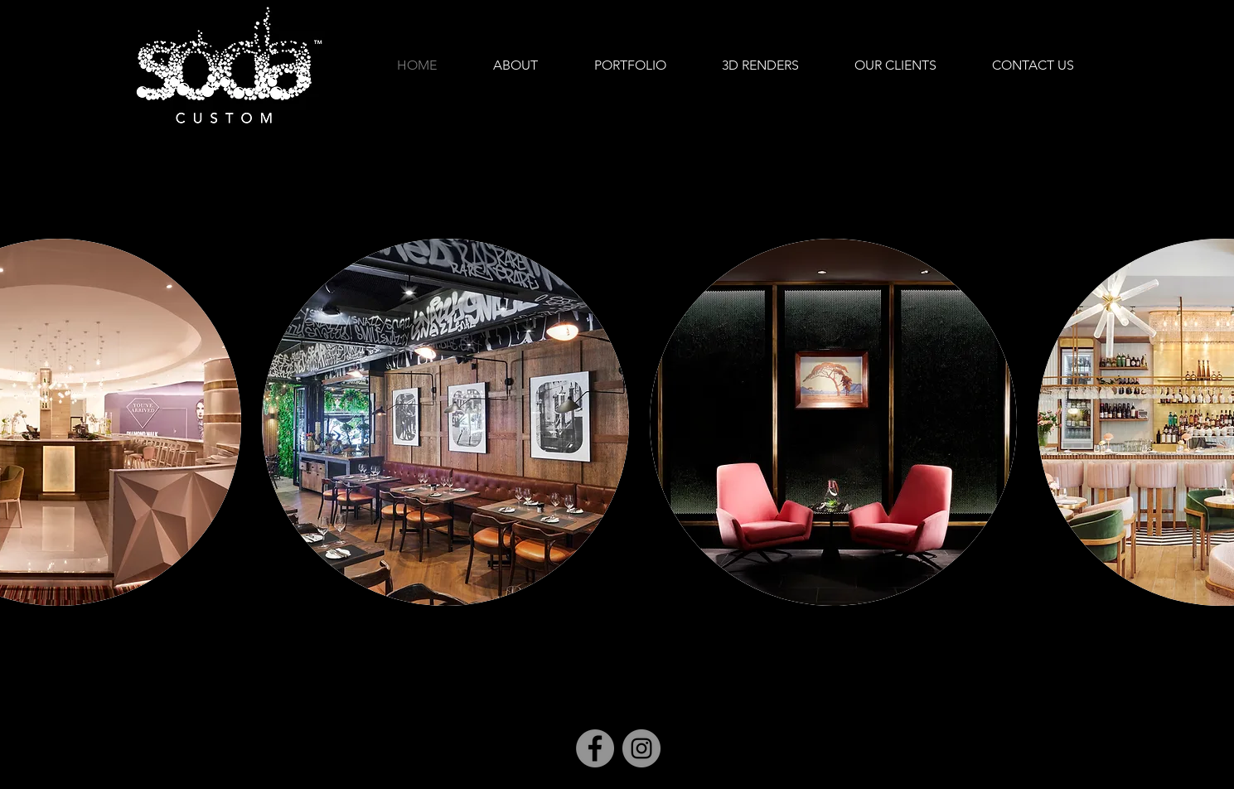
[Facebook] (595, 748)
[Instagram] (641, 748)
